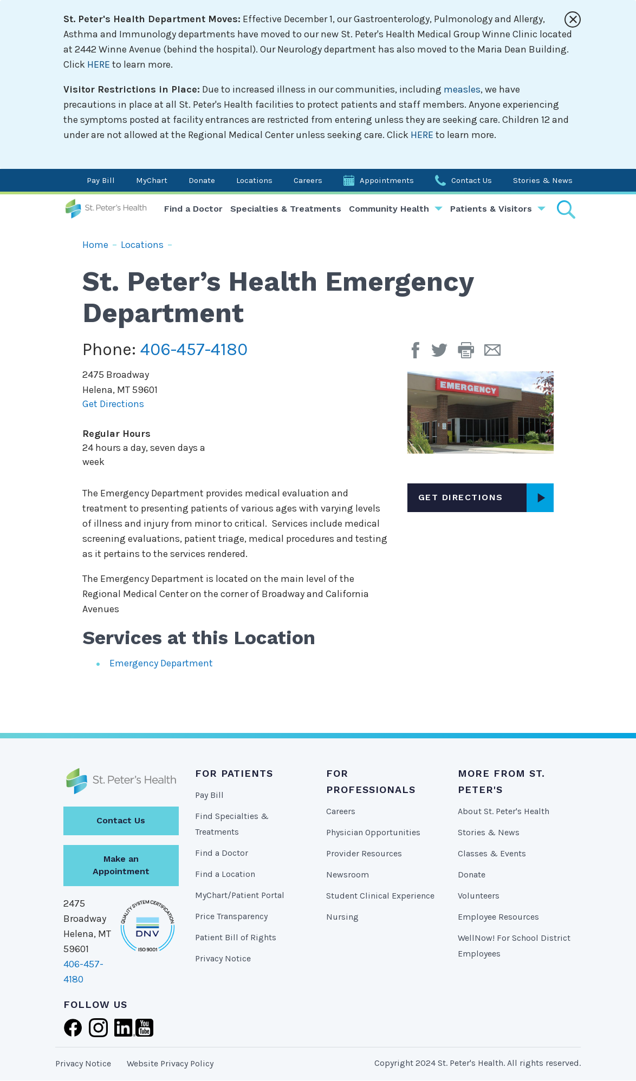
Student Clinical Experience (380, 895)
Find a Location (225, 874)
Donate (202, 180)
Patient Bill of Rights (235, 937)
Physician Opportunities (373, 832)
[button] (471, 354)
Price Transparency (231, 916)
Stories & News (543, 180)
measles (462, 89)
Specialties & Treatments (285, 209)
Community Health (389, 209)
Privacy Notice (223, 958)
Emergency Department (161, 663)
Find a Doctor (193, 209)
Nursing (342, 917)
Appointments (387, 180)
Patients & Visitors (491, 209)
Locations (254, 180)
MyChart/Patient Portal (239, 895)
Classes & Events (492, 853)
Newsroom (347, 874)
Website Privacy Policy (170, 1063)
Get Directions (113, 404)
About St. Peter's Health (503, 811)
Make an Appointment (121, 865)
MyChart (151, 180)
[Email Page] (496, 354)
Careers (308, 180)
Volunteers (478, 895)
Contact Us (471, 180)
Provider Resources (364, 853)
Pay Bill (101, 180)
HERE (98, 64)
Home (95, 245)
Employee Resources (498, 917)
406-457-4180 (194, 349)
